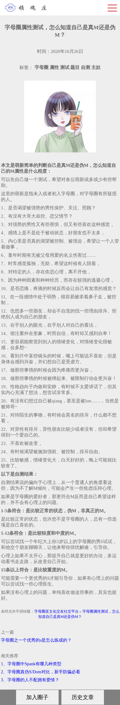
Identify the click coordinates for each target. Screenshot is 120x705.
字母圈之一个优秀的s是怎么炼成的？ (36, 640)
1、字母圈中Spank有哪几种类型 (31, 664)
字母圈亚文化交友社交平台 (56, 611)
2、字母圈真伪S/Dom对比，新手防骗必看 (40, 672)
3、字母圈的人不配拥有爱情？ (30, 680)
